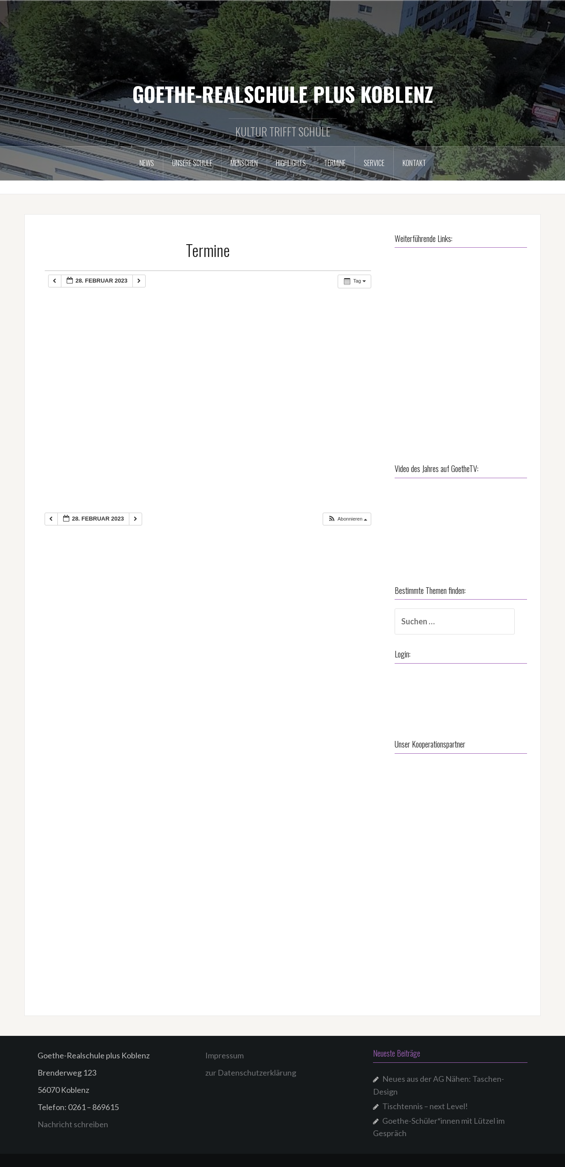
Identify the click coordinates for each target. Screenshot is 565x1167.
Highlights (291, 163)
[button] (347, 519)
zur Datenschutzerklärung (250, 1072)
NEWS (146, 163)
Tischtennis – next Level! (425, 1106)
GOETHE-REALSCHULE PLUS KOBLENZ (282, 94)
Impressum (224, 1055)
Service (374, 163)
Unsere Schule (192, 163)
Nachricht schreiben (73, 1124)
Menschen (244, 163)
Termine (335, 163)
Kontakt (414, 163)
